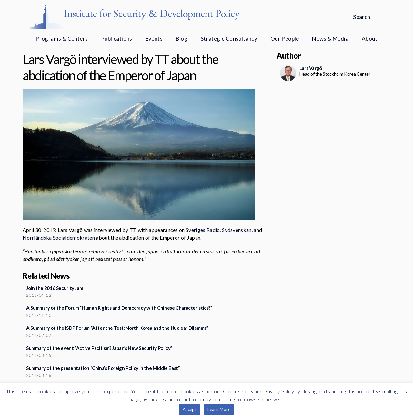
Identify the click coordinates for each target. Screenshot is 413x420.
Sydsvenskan (237, 230)
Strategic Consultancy (229, 38)
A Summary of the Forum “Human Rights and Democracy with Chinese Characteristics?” (119, 308)
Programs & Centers (61, 38)
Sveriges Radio (203, 230)
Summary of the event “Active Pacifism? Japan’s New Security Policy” (99, 348)
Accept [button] (189, 409)
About (370, 38)
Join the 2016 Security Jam (54, 288)
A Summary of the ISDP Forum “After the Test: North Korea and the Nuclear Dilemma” (117, 328)
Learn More (218, 409)
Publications (116, 38)
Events (154, 38)
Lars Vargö (310, 68)
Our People (284, 38)
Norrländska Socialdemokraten (59, 237)
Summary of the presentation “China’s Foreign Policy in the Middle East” (103, 368)
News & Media (330, 38)
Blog (182, 38)
